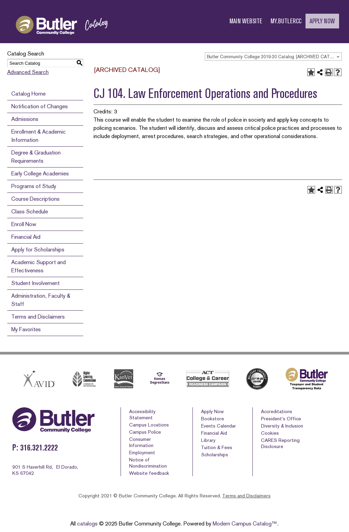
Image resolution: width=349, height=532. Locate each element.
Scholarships (214, 454)
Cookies (270, 433)
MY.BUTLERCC (286, 21)
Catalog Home (28, 93)
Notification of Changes (39, 106)
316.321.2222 (39, 447)
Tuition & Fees (216, 447)
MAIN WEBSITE (245, 21)
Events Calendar (218, 426)
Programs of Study (33, 186)
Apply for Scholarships (37, 249)
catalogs (87, 523)
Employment (142, 452)
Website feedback (149, 473)
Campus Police (145, 432)
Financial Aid (25, 237)
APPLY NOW (322, 21)
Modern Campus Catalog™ (245, 523)
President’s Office (281, 418)
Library (208, 440)
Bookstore (212, 418)
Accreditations (276, 411)
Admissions (24, 119)
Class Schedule (29, 211)
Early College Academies (40, 173)
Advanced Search (28, 72)
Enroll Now (23, 224)
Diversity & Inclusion (282, 426)
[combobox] (273, 56)
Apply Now (212, 411)
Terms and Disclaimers (38, 316)
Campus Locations (149, 425)
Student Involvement (35, 283)
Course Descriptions (35, 199)
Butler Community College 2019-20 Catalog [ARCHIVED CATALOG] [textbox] (274, 56)
